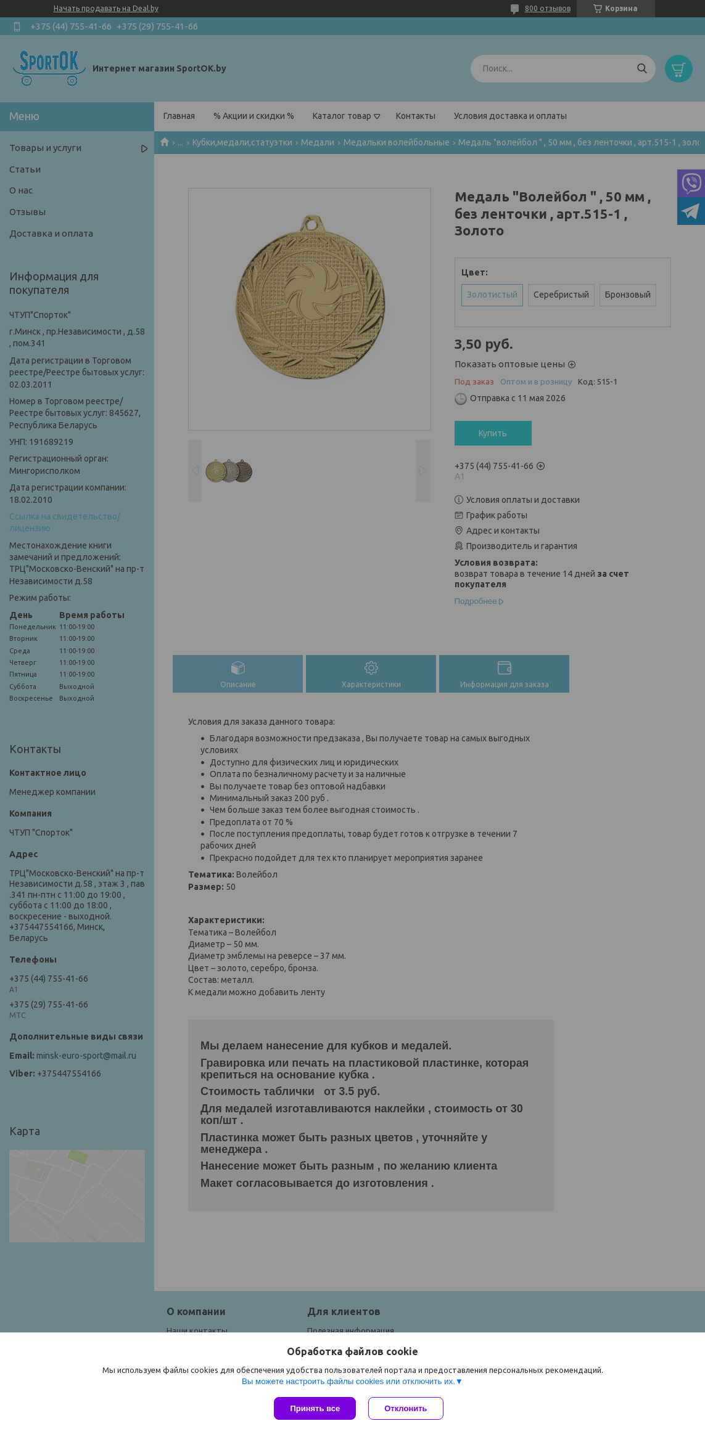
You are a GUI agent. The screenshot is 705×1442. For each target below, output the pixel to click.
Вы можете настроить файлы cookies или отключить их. (348, 1381)
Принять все (315, 1408)
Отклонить (405, 1408)
